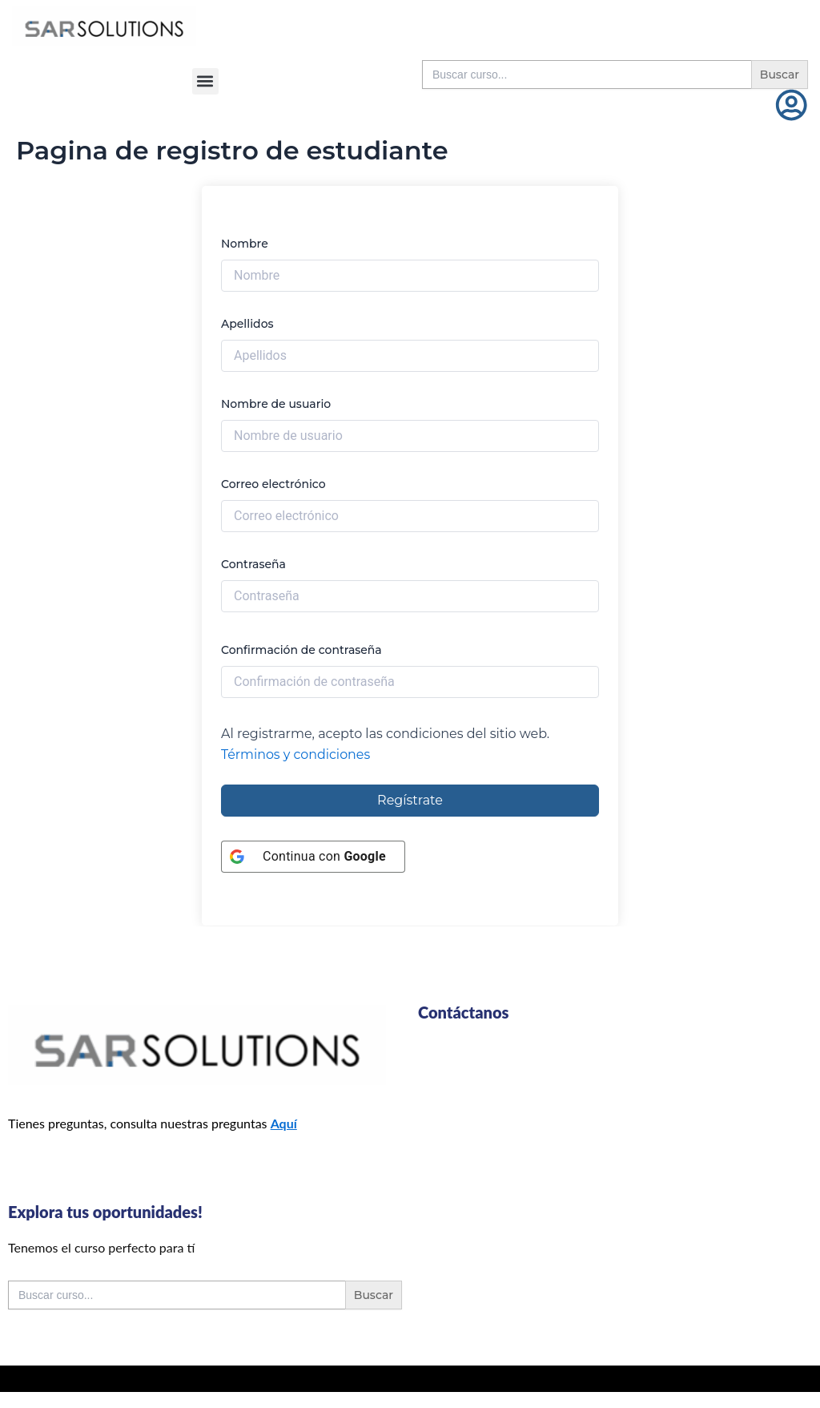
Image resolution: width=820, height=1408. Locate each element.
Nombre (244, 243)
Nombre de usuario (276, 404)
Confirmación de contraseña (301, 650)
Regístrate (410, 800)
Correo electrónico (273, 484)
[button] (205, 81)
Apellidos (247, 324)
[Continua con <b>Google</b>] (313, 857)
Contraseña (253, 564)
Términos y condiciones (296, 754)
